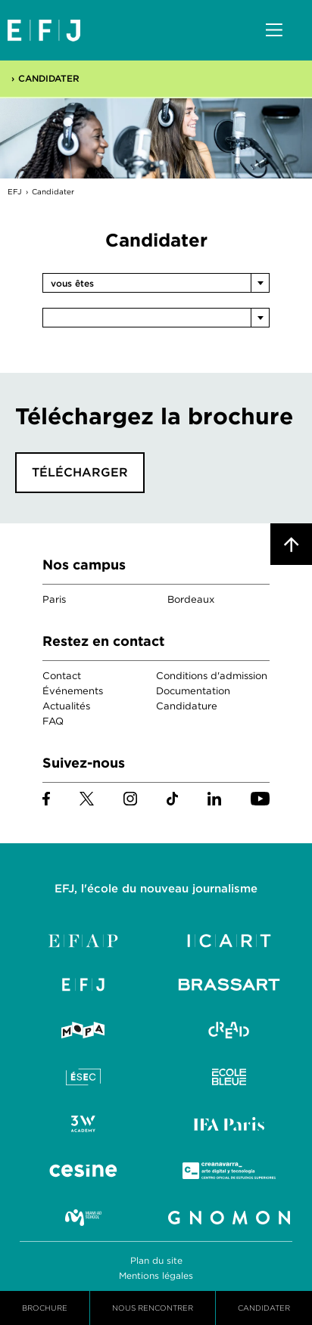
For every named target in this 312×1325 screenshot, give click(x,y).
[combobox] (156, 283)
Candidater (49, 78)
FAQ (53, 721)
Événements (72, 691)
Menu (274, 31)
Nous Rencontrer (152, 1307)
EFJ (44, 30)
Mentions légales (156, 1275)
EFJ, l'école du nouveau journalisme (156, 888)
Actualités (66, 706)
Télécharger (80, 472)
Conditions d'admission (211, 675)
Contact (61, 675)
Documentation (193, 691)
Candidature (186, 706)
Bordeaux (190, 599)
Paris (54, 599)
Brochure (44, 1307)
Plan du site (156, 1260)
